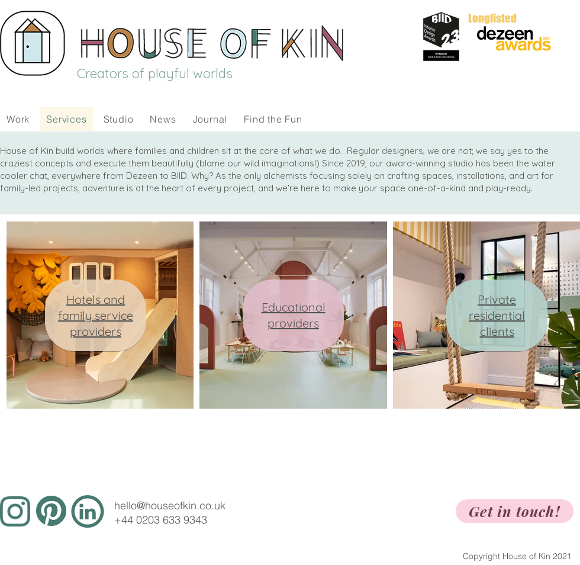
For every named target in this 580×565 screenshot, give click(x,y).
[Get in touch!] (514, 511)
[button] (119, 119)
